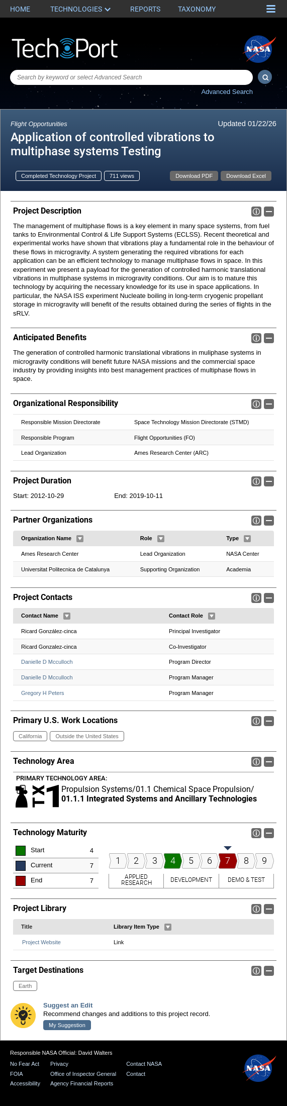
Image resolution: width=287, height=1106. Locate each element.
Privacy (59, 1064)
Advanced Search (227, 91)
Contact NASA (144, 1064)
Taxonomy (197, 9)
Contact (135, 1074)
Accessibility (25, 1083)
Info (256, 212)
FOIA (16, 1074)
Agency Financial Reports (81, 1083)
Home (20, 9)
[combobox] (131, 77)
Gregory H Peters (42, 693)
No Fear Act (24, 1064)
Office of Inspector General (83, 1074)
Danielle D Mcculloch (47, 662)
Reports (145, 9)
